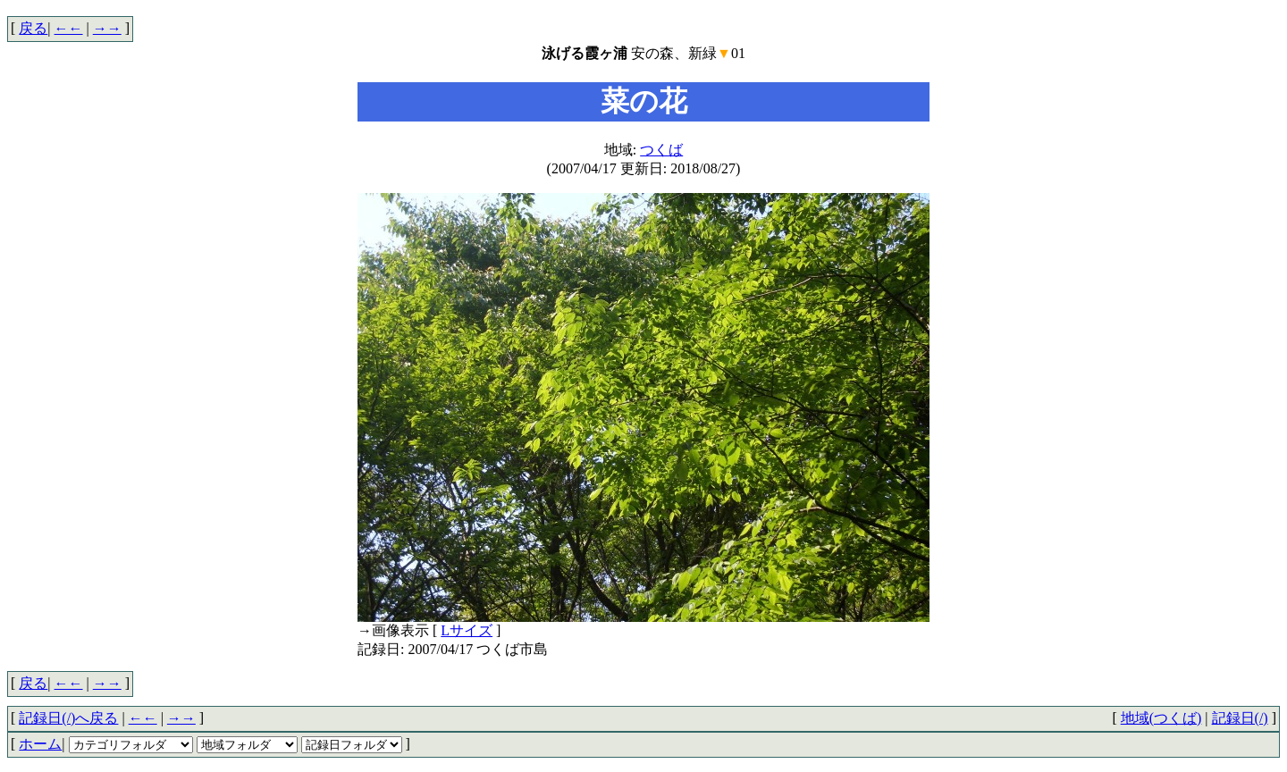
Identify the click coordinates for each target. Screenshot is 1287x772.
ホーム (40, 743)
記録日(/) (1240, 718)
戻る (33, 28)
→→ (107, 28)
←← (69, 28)
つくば (661, 149)
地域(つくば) (1161, 718)
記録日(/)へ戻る (68, 718)
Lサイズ (466, 630)
